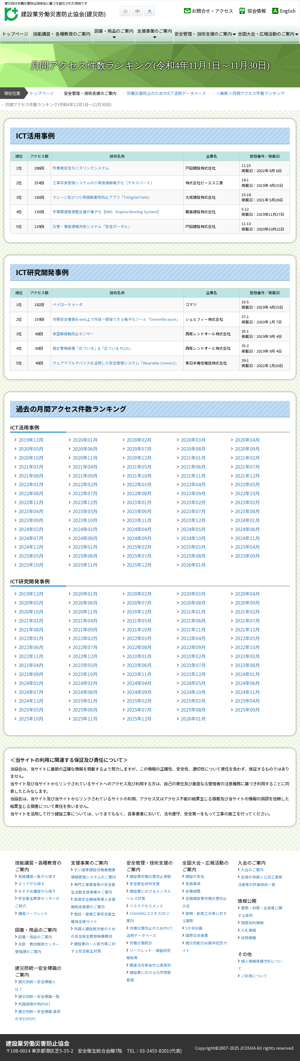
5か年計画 (194, 928)
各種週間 (192, 891)
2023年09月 (31, 520)
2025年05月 (31, 555)
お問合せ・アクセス (212, 11)
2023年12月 (193, 520)
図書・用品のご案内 (35, 937)
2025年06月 (85, 555)
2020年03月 (193, 439)
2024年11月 (247, 538)
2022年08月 (139, 493)
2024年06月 (247, 529)
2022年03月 (139, 484)
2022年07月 (85, 493)
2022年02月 (85, 484)
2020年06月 (85, 448)
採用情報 (248, 937)
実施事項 (192, 883)
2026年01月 (193, 564)
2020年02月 (139, 439)
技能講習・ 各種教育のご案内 (61, 33)
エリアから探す (31, 883)
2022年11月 (31, 502)
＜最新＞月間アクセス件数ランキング (250, 93)
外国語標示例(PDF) (34, 1004)
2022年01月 (31, 484)
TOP (271, 1035)
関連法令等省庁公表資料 (150, 965)
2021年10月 (139, 475)
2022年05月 (247, 484)
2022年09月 (193, 493)
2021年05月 (139, 466)
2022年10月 (247, 493)
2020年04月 (247, 439)
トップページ (15, 33)
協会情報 (256, 11)
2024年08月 (85, 538)
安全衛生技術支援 (145, 883)
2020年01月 (85, 439)
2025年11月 (85, 564)
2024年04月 (139, 529)
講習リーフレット (33, 913)
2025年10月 (31, 564)
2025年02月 (139, 546)
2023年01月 (139, 502)
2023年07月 (193, 511)
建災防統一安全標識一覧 (39, 996)
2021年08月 (31, 475)
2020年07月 (139, 448)
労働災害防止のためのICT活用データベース (166, 93)
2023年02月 (193, 502)
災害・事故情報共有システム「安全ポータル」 (92, 226)
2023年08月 (247, 511)
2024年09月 (139, 538)
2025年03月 (193, 546)
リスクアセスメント (146, 906)
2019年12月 (31, 439)
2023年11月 (139, 520)
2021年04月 (85, 466)
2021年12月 (247, 475)
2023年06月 (139, 511)
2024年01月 (247, 520)
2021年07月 (247, 466)
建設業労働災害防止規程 (150, 876)
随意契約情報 (252, 922)
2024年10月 (193, 538)
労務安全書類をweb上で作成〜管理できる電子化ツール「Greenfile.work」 (116, 319)
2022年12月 (85, 502)
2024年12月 (31, 546)
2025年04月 (247, 546)
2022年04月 (193, 484)
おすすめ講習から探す (37, 891)
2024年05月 (193, 529)
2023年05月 (85, 511)
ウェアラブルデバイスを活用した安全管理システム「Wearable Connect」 (115, 363)
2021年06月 (193, 466)
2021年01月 (193, 457)
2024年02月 (31, 529)
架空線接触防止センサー (73, 333)
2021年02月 (247, 457)
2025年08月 (193, 555)
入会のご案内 (252, 869)
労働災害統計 (141, 943)
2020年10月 (31, 457)
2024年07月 (31, 538)
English (287, 11)
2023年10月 (85, 520)
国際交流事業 (196, 935)
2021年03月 (31, 466)
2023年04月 (31, 511)
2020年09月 (247, 448)
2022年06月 (31, 493)
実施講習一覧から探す (37, 876)
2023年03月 (247, 502)
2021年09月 (85, 475)
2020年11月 (85, 457)
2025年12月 (139, 564)
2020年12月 (139, 457)
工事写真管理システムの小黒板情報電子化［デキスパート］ (103, 182)
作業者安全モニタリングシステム (81, 168)
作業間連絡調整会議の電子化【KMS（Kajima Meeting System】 (107, 211)
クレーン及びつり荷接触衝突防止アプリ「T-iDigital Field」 (102, 197)
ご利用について (254, 976)
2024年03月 (85, 529)
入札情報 (248, 930)
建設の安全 (194, 876)
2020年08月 (193, 448)
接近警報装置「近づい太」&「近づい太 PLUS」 (93, 348)
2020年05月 (31, 448)
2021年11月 (193, 475)
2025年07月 (139, 555)
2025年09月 (247, 555)
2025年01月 (85, 546)
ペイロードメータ (68, 304)
